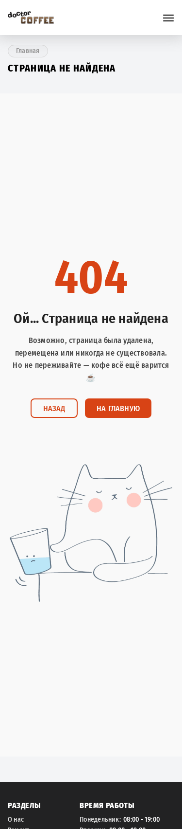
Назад (54, 408)
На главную (118, 408)
